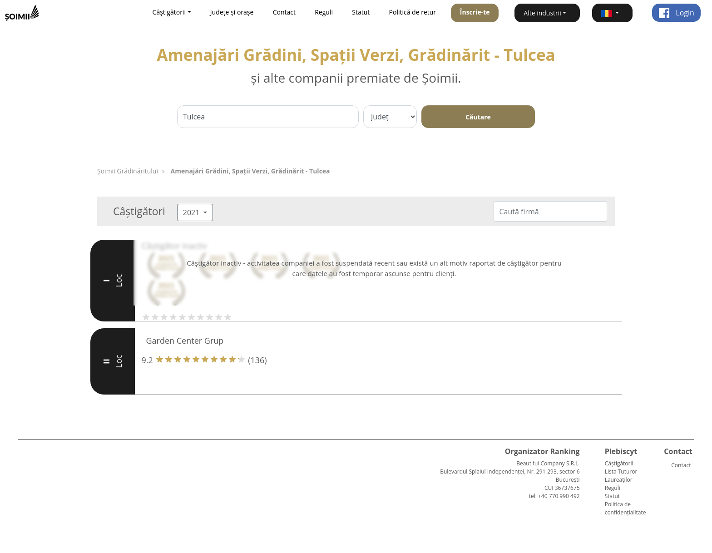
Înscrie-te (475, 12)
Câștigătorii (619, 463)
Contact (284, 12)
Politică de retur (412, 12)
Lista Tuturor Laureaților (621, 476)
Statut (361, 12)
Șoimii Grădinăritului (127, 171)
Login (676, 12)
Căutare (478, 117)
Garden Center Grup (185, 340)
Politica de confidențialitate (625, 508)
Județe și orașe (232, 12)
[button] (612, 13)
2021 (192, 212)
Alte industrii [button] (542, 13)
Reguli (324, 12)
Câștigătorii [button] (169, 12)
